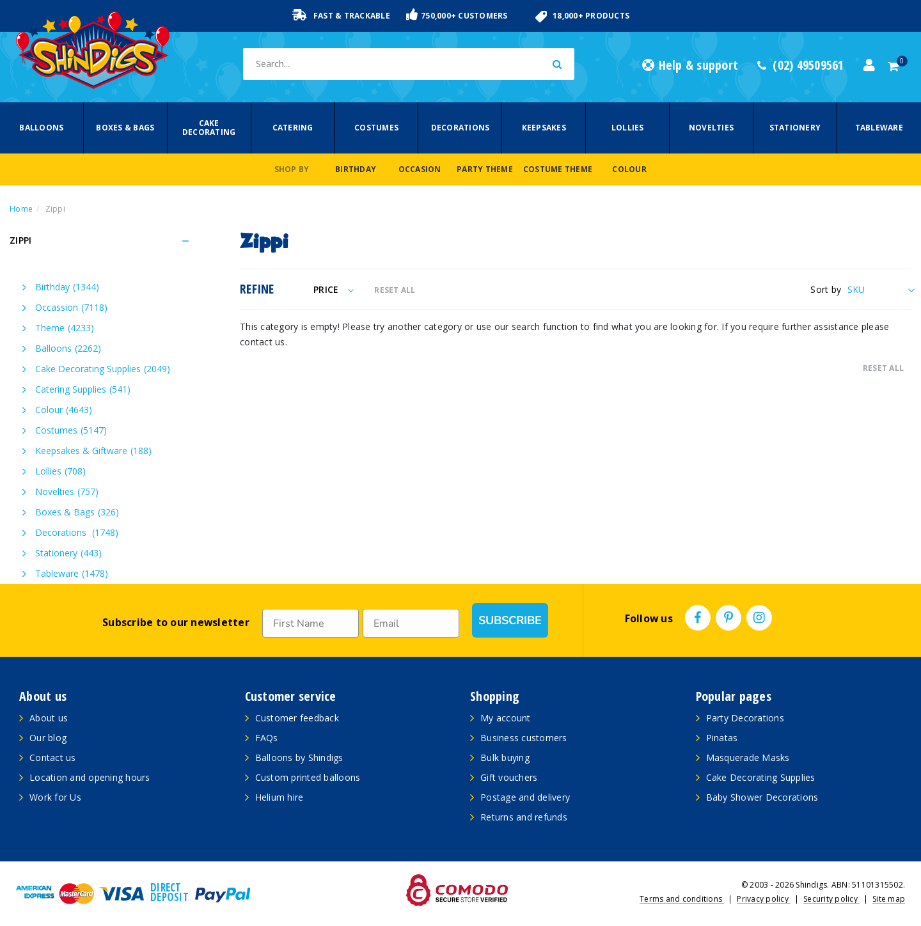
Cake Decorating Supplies (102, 369)
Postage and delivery (525, 797)
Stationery (795, 127)
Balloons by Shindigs (299, 757)
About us (48, 718)
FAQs (266, 738)
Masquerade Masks (748, 757)
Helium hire (279, 797)
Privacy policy (764, 898)
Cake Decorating (209, 127)
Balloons (41, 127)
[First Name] (309, 623)
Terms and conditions (682, 898)
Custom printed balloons (308, 777)
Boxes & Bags (125, 127)
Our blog (48, 738)
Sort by (825, 289)
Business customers (523, 738)
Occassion (71, 307)
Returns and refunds (523, 817)
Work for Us (55, 797)
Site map (888, 898)
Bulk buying (505, 757)
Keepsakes (544, 127)
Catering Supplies (82, 389)
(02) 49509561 (800, 65)
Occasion (419, 169)
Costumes (376, 127)
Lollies (627, 127)
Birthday (355, 169)
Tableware (879, 127)
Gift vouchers (508, 777)
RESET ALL (394, 290)
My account (505, 718)
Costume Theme (557, 169)
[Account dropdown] (869, 65)
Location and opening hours (89, 777)
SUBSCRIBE (508, 620)
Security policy (831, 898)
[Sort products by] (879, 289)
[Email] (407, 623)
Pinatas (722, 738)
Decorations (460, 127)
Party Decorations (745, 718)
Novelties (711, 127)
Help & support (690, 65)
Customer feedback (297, 718)
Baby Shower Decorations (762, 797)
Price (333, 289)
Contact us (52, 757)
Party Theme (485, 169)
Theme (64, 328)
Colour (629, 169)
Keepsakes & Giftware (93, 450)
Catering (292, 127)
